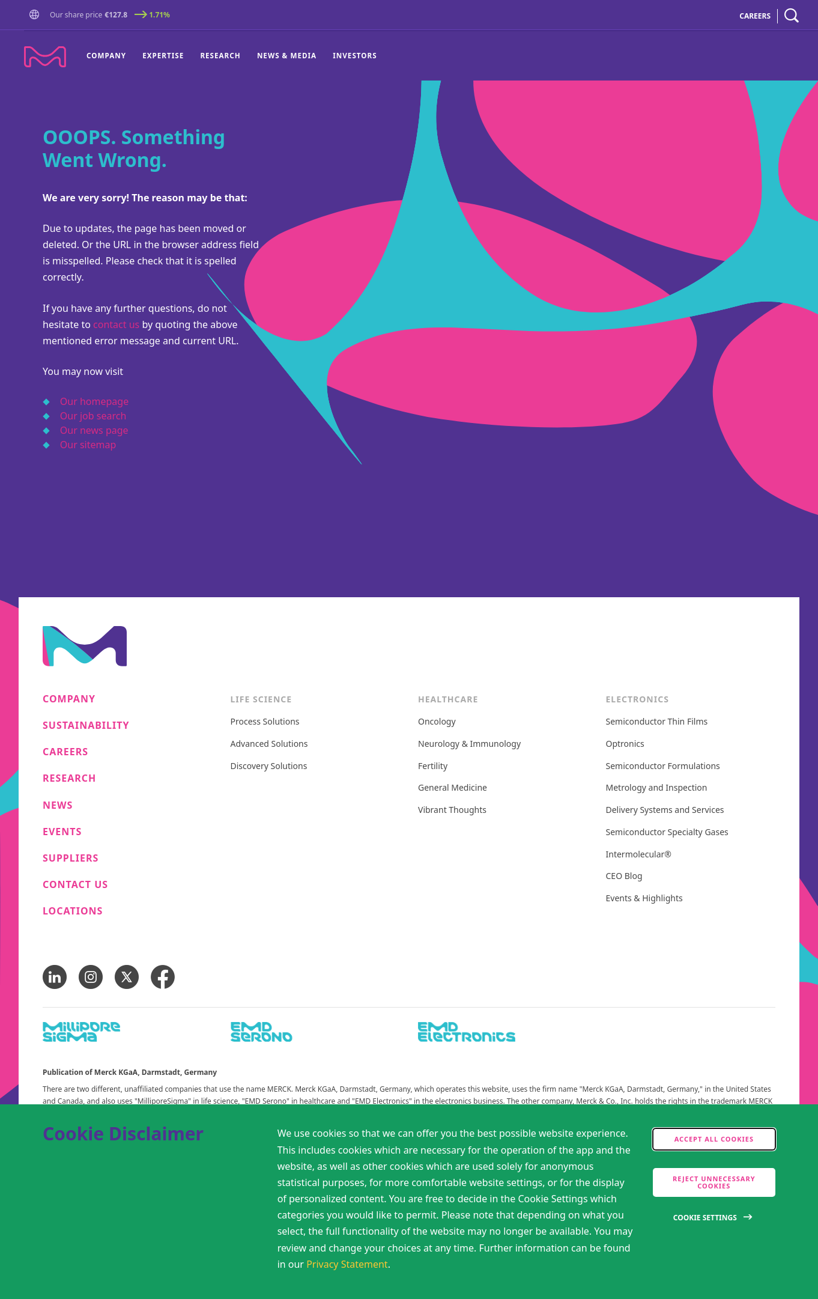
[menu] (231, 56)
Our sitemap (88, 444)
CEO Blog (624, 876)
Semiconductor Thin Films (657, 722)
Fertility (432, 766)
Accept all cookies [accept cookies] (714, 1138)
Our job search (93, 415)
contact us (116, 324)
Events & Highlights (644, 898)
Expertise (163, 55)
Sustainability (86, 725)
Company (106, 55)
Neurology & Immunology (469, 744)
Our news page (94, 430)
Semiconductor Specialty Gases (667, 832)
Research (220, 55)
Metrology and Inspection (656, 788)
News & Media (287, 55)
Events (62, 832)
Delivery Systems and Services (665, 810)
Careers (65, 752)
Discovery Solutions (269, 766)
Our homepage (94, 401)
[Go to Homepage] (36, 16)
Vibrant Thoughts (452, 810)
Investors (355, 55)
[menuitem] (110, 56)
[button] (36, 15)
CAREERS (755, 16)
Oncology (437, 722)
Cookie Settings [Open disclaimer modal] (705, 1217)
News (58, 805)
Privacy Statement (347, 1264)
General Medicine (452, 788)
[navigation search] (791, 16)
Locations (73, 911)
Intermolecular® (638, 855)
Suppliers (70, 858)
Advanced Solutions (269, 744)
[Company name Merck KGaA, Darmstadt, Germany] (45, 56)
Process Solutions (265, 722)
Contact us (75, 884)
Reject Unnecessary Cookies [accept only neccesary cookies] (714, 1182)
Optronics (625, 744)
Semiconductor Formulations (663, 766)
